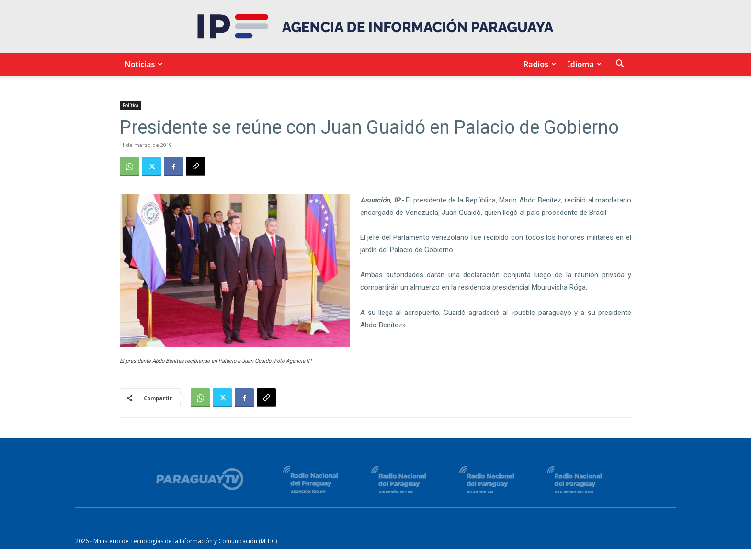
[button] (619, 64)
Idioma (583, 64)
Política (130, 105)
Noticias (142, 64)
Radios (538, 64)
